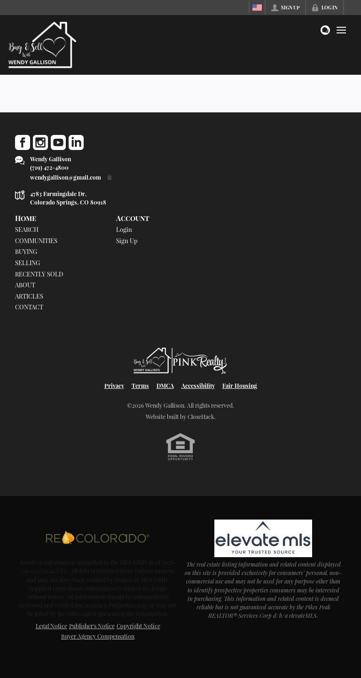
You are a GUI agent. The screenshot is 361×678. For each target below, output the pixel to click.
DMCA (165, 385)
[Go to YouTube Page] (58, 142)
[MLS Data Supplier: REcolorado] (97, 537)
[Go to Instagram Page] (40, 142)
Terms (140, 385)
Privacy (114, 385)
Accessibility (198, 385)
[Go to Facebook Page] (22, 142)
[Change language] (257, 7)
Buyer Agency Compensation (97, 636)
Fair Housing (239, 385)
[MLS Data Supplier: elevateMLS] (263, 538)
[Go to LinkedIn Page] (76, 142)
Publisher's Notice (92, 626)
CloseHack (201, 416)
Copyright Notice (138, 626)
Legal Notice (51, 626)
